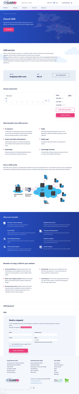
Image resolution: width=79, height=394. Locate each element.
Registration (49, 2)
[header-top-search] (59, 2)
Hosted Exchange (35, 365)
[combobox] (36, 340)
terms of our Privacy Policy (15, 346)
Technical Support (58, 365)
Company (43, 8)
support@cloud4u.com (36, 383)
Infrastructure (57, 366)
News (55, 368)
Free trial (34, 8)
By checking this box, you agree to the (20, 345)
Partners (24, 8)
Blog (23, 2)
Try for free (9, 29)
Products (5, 8)
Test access (57, 363)
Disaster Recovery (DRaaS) (13, 365)
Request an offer (65, 115)
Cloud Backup (34, 368)
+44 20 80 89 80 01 (66, 2)
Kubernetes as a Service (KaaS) (38, 366)
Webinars (56, 374)
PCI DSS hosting (11, 372)
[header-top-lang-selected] (72, 3)
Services (15, 8)
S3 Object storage (11, 368)
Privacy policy (28, 389)
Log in (57, 2)
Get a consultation (61, 75)
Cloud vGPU (10, 366)
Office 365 (33, 372)
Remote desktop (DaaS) (36, 363)
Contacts (30, 2)
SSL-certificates (34, 370)
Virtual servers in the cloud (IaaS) (15, 363)
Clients (25, 2)
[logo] (9, 3)
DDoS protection (11, 370)
